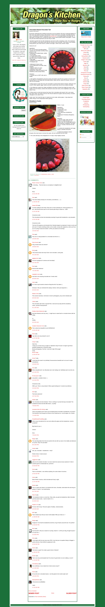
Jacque (34, 448)
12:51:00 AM (35, 219)
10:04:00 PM (35, 544)
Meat (85, 67)
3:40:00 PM (35, 388)
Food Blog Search (86, 99)
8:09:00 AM (35, 278)
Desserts (36, 175)
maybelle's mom (36, 274)
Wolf (33, 391)
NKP (33, 512)
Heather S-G (35, 504)
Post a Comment (32, 591)
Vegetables (85, 89)
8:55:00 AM (35, 298)
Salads (85, 80)
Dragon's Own (84, 59)
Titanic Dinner (85, 85)
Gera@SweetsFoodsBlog (38, 419)
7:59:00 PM (35, 435)
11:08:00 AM (35, 516)
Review (85, 76)
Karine (33, 547)
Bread (85, 52)
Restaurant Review (85, 74)
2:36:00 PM (35, 364)
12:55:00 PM (35, 354)
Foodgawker (86, 101)
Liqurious (86, 103)
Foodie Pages (86, 97)
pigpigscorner (35, 258)
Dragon (20, 39)
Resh (33, 528)
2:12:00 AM (35, 568)
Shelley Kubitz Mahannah (38, 311)
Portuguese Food (85, 72)
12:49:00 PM (35, 524)
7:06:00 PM (35, 405)
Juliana (34, 301)
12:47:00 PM (35, 338)
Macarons (85, 65)
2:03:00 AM (35, 230)
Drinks (85, 61)
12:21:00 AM (35, 193)
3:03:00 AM (35, 238)
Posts (82, 134)
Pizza (85, 70)
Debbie (34, 399)
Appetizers (84, 47)
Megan (33, 438)
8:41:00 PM (35, 444)
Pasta (85, 69)
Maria (33, 333)
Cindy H (34, 341)
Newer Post (34, 593)
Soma (33, 469)
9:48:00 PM (35, 456)
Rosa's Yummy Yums (37, 182)
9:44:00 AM (35, 322)
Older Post (71, 593)
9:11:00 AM (35, 307)
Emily (33, 250)
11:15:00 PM (35, 560)
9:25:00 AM (35, 509)
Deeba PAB (35, 205)
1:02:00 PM (35, 576)
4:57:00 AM (35, 262)
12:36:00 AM (35, 201)
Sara (33, 197)
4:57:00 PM (35, 396)
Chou (33, 538)
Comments (83, 137)
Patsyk (33, 520)
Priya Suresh (35, 242)
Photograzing (86, 104)
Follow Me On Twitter (86, 37)
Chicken (85, 54)
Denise (34, 485)
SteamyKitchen (35, 579)
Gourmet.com (53, 36)
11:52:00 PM (35, 587)
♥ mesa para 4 (35, 375)
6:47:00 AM (35, 491)
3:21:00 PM (35, 372)
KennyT (34, 358)
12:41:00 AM (35, 211)
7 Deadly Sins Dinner (85, 45)
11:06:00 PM (35, 552)
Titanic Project (85, 87)
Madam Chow (35, 293)
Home (17, 9)
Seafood (85, 81)
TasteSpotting (86, 106)
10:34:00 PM (35, 473)
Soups (85, 83)
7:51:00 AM (35, 270)
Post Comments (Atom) (40, 596)
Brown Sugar (35, 352)
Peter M (34, 495)
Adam (33, 282)
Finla (33, 234)
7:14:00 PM (35, 415)
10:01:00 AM (35, 330)
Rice (85, 78)
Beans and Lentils (85, 50)
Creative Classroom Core (38, 325)
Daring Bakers (85, 56)
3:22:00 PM (35, 380)
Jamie (33, 477)
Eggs (85, 63)
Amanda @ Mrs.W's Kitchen (38, 409)
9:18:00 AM (35, 501)
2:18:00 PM (35, 534)
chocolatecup (35, 563)
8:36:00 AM (35, 290)
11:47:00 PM (35, 481)
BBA (85, 48)
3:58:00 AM (35, 246)
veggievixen (35, 459)
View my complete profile (19, 60)
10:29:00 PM (35, 465)
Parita (33, 571)
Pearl (33, 266)
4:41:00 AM (35, 254)
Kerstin (34, 555)
